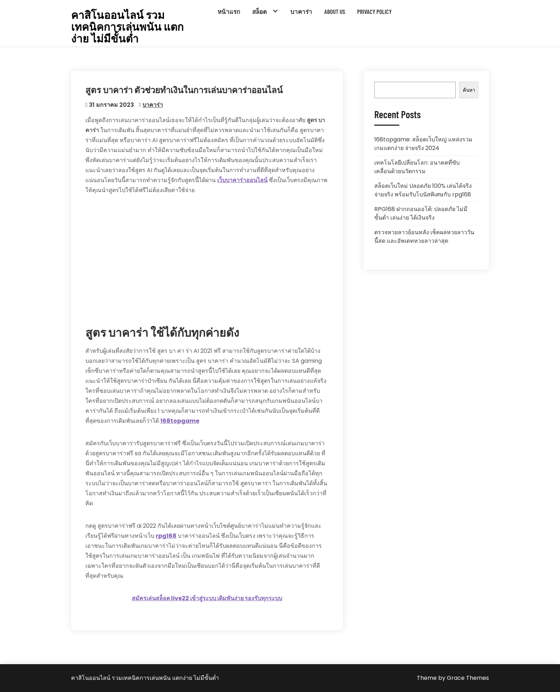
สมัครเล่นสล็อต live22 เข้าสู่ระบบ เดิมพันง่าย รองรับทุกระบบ (207, 598)
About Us (334, 11)
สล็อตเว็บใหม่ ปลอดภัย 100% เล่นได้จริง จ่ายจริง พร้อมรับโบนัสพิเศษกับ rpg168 (423, 190)
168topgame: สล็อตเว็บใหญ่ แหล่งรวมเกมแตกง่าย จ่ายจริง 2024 (423, 143)
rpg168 (166, 536)
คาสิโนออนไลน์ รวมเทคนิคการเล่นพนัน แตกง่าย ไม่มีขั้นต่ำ (127, 26)
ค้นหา (469, 90)
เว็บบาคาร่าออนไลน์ (242, 180)
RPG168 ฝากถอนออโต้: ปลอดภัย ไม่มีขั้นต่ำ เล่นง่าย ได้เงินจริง (421, 213)
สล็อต (259, 11)
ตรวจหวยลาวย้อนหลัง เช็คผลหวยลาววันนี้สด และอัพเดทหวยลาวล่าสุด (424, 236)
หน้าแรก (229, 11)
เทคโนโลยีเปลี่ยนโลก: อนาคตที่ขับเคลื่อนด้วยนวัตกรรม (417, 167)
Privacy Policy (374, 11)
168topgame (179, 421)
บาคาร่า (301, 11)
